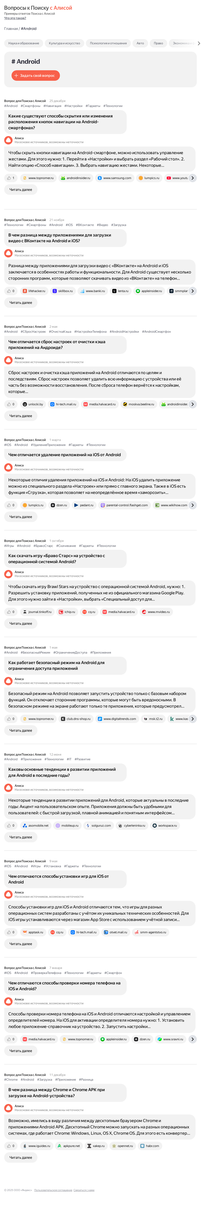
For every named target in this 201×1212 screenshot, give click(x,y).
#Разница (86, 1079)
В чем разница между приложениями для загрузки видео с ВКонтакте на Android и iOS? (59, 238)
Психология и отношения (108, 43)
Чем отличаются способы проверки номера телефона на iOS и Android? (64, 986)
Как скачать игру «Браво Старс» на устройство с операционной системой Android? (56, 558)
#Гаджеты (93, 106)
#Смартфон (113, 973)
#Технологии (112, 106)
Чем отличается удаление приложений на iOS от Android (64, 454)
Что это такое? (15, 18)
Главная (11, 28)
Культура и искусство (64, 43)
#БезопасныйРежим (35, 652)
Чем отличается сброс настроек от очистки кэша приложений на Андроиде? (56, 344)
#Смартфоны (30, 106)
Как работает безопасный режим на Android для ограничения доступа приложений (56, 665)
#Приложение (65, 1079)
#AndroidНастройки (124, 331)
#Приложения (100, 652)
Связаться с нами (84, 1190)
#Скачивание (66, 546)
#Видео (102, 225)
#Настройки (73, 106)
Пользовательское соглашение (53, 1190)
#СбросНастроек (33, 331)
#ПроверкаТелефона (46, 973)
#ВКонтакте (85, 225)
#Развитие (82, 759)
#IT (69, 759)
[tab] (35, 43)
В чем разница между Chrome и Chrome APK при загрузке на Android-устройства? (56, 1092)
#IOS (69, 225)
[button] (36, 75)
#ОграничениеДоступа (70, 652)
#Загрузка (118, 225)
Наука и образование (23, 43)
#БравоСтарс (43, 546)
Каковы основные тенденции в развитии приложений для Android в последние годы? (62, 772)
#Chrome (11, 1079)
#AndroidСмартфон (156, 331)
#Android (11, 106)
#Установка (52, 866)
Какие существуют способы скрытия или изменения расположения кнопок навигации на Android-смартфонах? (60, 122)
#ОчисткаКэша (60, 331)
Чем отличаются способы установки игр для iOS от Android (58, 879)
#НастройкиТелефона (90, 331)
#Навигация (52, 106)
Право (158, 43)
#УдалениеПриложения (48, 445)
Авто (140, 43)
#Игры (9, 546)
